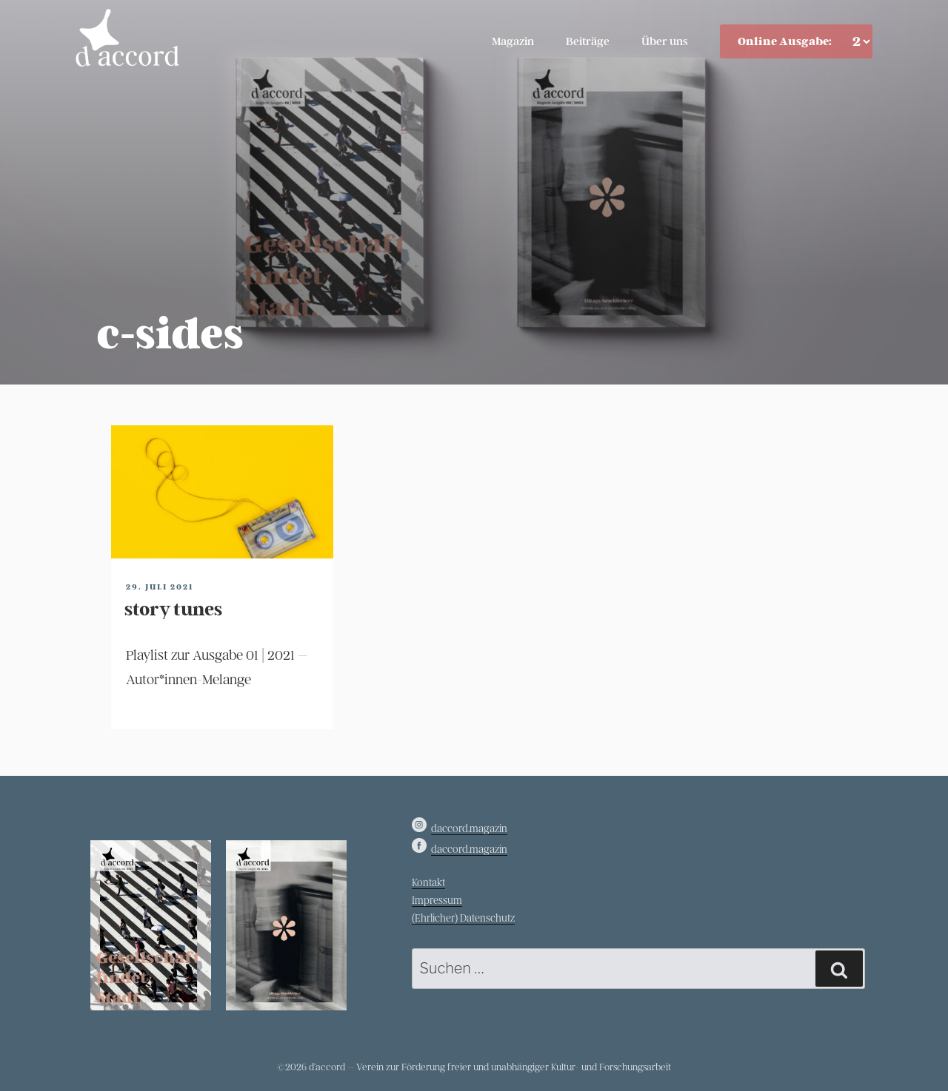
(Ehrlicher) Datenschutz (463, 918)
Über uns (664, 41)
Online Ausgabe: (785, 41)
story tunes (173, 609)
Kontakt (428, 882)
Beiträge (588, 41)
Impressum (437, 900)
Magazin (513, 41)
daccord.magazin (469, 829)
